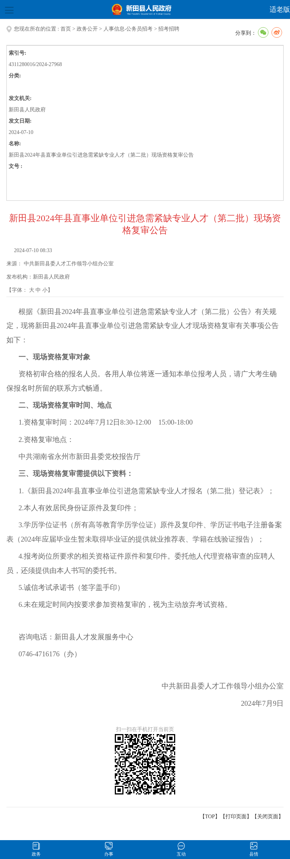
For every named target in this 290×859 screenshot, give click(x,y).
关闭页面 (267, 816)
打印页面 (236, 816)
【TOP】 (210, 816)
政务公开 (87, 29)
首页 (65, 29)
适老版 (280, 9)
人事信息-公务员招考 (128, 29)
